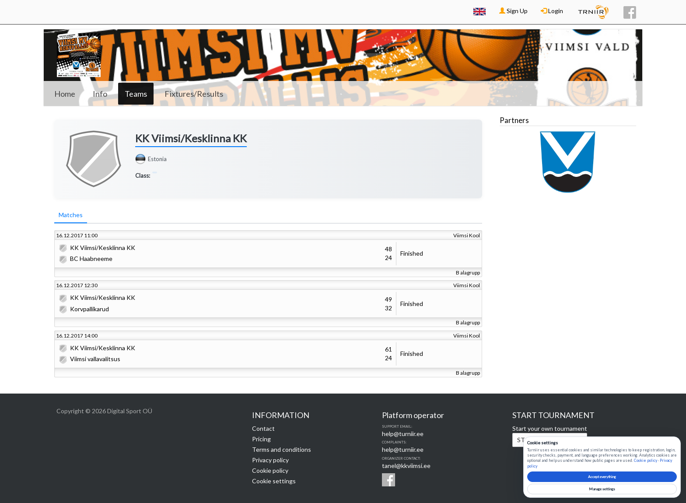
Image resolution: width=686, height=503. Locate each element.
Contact (263, 428)
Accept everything (602, 477)
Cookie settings (274, 481)
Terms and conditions (281, 449)
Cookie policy (270, 470)
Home (64, 93)
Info (100, 93)
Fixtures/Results (193, 93)
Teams (136, 93)
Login (552, 10)
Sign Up (513, 10)
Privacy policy (270, 460)
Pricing (261, 439)
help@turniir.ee (403, 433)
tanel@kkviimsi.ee (406, 465)
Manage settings (602, 489)
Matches (71, 214)
